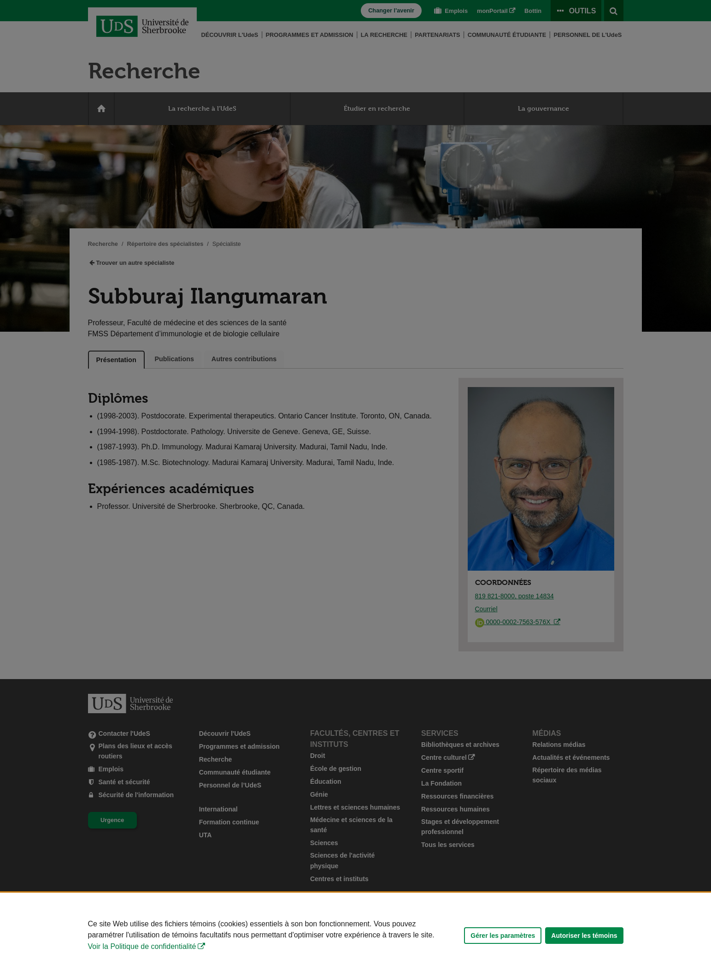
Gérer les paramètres (502, 935)
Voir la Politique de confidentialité (142, 946)
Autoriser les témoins (584, 935)
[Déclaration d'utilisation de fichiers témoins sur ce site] (355, 935)
